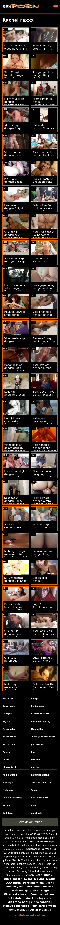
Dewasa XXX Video (38, 834)
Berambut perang (40, 721)
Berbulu (7, 805)
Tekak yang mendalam (43, 737)
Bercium (35, 767)
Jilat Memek (37, 744)
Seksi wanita (39, 852)
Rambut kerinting (12, 798)
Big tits (7, 721)
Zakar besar (9, 737)
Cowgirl (35, 698)
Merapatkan (37, 729)
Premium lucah (25, 830)
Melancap (8, 790)
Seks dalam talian (30, 822)
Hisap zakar (9, 698)
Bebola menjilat (39, 798)
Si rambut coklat (40, 714)
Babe (34, 752)
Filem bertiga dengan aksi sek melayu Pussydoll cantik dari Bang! (44, 529)
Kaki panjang (10, 775)
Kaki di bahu (9, 744)
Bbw (33, 805)
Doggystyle (9, 706)
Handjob (7, 714)
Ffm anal (36, 760)
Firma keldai (9, 729)
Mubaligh (8, 782)
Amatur (7, 752)
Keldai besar (38, 706)
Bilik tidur (8, 813)
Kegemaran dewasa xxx (41, 848)
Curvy (6, 760)
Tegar (34, 790)
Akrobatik (36, 813)
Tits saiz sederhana (41, 782)
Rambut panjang (40, 775)
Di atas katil (9, 767)
